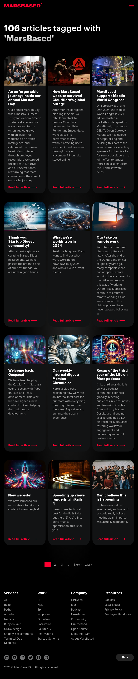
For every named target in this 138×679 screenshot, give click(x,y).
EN (124, 657)
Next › (78, 564)
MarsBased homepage (23, 5)
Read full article (19, 187)
